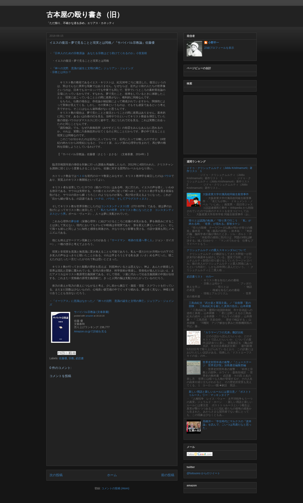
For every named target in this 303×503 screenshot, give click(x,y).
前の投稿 (167, 475)
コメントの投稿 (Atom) (115, 488)
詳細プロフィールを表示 (219, 47)
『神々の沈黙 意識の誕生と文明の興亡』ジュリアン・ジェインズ (92, 68)
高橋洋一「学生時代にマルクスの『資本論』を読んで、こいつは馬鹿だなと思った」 (227, 424)
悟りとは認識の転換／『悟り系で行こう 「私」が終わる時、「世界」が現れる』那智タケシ (220, 222)
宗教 (71, 358)
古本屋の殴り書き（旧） (84, 15)
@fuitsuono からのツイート (203, 473)
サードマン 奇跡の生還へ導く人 (132, 240)
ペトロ (81, 175)
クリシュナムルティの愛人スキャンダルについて (216, 250)
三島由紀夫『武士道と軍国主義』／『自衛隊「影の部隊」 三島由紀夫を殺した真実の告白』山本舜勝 (220, 304)
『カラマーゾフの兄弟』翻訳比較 (223, 332)
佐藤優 (63, 358)
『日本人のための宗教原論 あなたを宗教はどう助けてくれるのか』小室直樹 (99, 53)
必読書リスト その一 (200, 276)
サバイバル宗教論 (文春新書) (91, 311)
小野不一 (213, 42)
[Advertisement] (220, 124)
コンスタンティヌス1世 (115, 206)
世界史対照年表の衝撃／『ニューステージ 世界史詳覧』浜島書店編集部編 (227, 364)
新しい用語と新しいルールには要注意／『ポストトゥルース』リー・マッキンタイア (220, 393)
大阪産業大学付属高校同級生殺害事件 (226, 194)
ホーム (112, 475)
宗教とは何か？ (61, 72)
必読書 (80, 358)
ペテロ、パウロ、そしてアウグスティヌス (121, 198)
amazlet (89, 316)
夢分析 (75, 221)
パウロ (167, 175)
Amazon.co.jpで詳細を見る (90, 331)
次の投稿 (56, 475)
